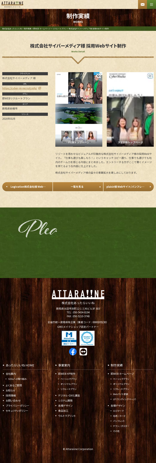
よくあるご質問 (14, 385)
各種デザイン (65, 405)
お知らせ (10, 390)
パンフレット (119, 420)
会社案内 (11, 373)
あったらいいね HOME (20, 365)
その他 (116, 431)
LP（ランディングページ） (124, 399)
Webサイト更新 (120, 394)
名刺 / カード (119, 415)
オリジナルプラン (69, 383)
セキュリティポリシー (17, 410)
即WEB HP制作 (66, 373)
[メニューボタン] (151, 4)
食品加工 (63, 410)
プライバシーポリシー (17, 405)
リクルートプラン (68, 389)
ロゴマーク (118, 410)
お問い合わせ (13, 400)
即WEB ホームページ (122, 373)
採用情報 (11, 395)
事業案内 (64, 365)
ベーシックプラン (69, 378)
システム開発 (65, 400)
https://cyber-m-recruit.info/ (19, 88)
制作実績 (117, 365)
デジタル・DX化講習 (69, 395)
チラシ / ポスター (121, 426)
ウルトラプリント (67, 416)
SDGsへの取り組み (17, 378)
